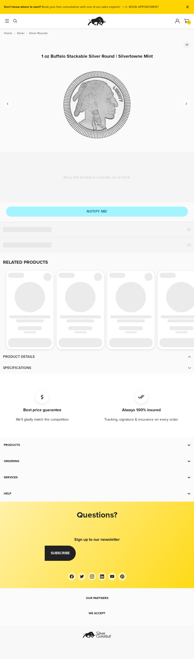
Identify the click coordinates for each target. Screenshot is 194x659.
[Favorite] (187, 45)
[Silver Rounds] (38, 33)
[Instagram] (92, 576)
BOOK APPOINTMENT (144, 7)
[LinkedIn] (102, 576)
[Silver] (21, 33)
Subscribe (60, 553)
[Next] (186, 103)
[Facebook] (72, 576)
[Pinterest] (122, 576)
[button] (97, 356)
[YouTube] (112, 576)
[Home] (8, 33)
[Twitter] (82, 576)
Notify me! (97, 211)
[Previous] (7, 103)
